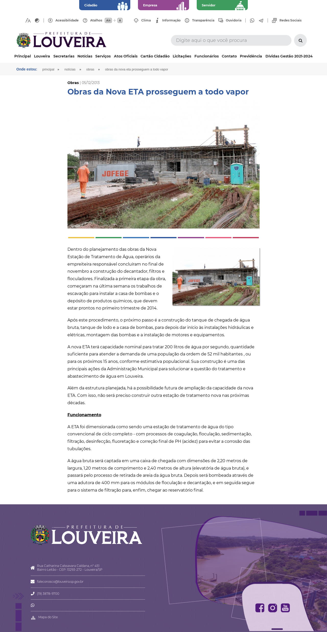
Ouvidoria (233, 20)
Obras (90, 69)
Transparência (203, 20)
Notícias (84, 56)
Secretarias (63, 56)
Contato (229, 56)
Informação (171, 20)
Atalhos (96, 20)
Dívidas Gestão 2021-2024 (289, 56)
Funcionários (206, 56)
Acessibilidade (67, 20)
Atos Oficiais (125, 56)
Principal (22, 56)
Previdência (251, 56)
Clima (146, 20)
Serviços (103, 56)
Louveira (42, 56)
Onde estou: (26, 69)
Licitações (182, 56)
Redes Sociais (290, 20)
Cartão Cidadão (155, 56)
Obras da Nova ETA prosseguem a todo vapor (136, 69)
